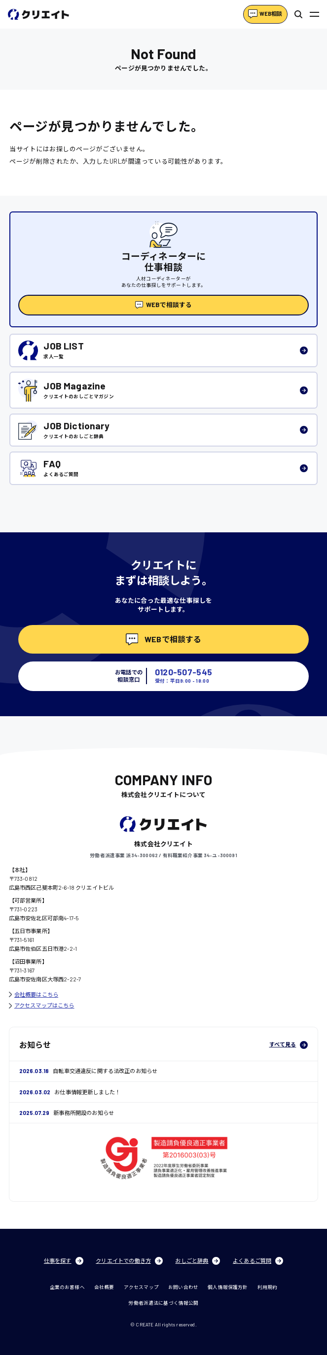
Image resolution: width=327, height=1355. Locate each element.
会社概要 (104, 1287)
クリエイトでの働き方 (129, 1261)
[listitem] (163, 350)
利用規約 (267, 1287)
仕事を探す (63, 1261)
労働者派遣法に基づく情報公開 (163, 1303)
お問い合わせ (183, 1287)
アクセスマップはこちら (41, 1005)
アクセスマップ (141, 1287)
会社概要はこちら (33, 994)
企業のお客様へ (67, 1287)
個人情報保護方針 (228, 1287)
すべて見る (288, 1045)
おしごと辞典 (197, 1261)
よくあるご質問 (258, 1261)
